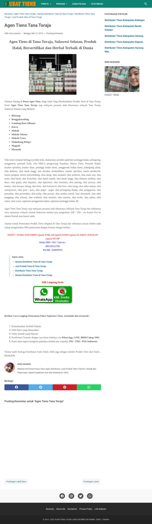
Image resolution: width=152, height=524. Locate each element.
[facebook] (16, 387)
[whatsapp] (89, 387)
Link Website (100, 509)
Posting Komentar (54, 33)
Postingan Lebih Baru (16, 481)
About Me (60, 509)
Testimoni (97, 4)
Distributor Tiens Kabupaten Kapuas (124, 42)
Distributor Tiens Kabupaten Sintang (124, 36)
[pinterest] (65, 387)
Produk (60, 4)
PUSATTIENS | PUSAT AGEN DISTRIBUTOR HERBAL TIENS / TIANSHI (82, 519)
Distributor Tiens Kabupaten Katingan (125, 20)
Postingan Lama (91, 481)
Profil (45, 4)
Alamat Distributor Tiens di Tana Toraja (33, 262)
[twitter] (40, 387)
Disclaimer (72, 509)
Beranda (50, 509)
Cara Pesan (79, 4)
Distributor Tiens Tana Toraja (29, 271)
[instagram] (71, 496)
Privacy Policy (85, 509)
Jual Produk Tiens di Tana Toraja (30, 266)
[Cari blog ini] (146, 4)
